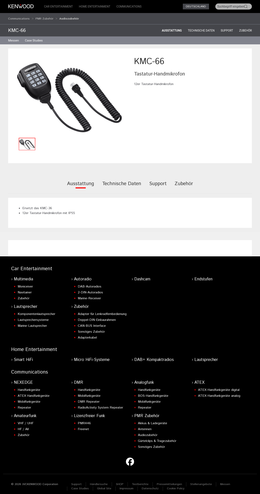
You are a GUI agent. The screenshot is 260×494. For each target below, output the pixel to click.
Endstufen (203, 275)
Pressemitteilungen (169, 480)
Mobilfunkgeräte (29, 398)
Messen (13, 36)
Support (227, 26)
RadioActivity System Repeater (100, 403)
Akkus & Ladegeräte (152, 419)
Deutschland (196, 6)
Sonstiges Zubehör (91, 328)
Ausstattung (172, 26)
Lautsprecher (25, 303)
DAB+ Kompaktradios (154, 356)
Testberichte (140, 480)
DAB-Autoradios (89, 282)
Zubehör (245, 26)
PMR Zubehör (44, 17)
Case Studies (80, 485)
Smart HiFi (23, 356)
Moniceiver (25, 282)
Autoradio (83, 275)
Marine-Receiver (89, 294)
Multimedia (23, 275)
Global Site (104, 485)
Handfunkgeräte (29, 386)
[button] (69, 91)
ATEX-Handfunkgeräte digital (218, 386)
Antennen (145, 425)
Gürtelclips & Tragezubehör (157, 437)
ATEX (199, 379)
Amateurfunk (25, 412)
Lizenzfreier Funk (89, 412)
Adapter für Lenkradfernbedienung (102, 310)
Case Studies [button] (34, 36)
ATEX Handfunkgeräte (34, 392)
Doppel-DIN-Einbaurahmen (97, 316)
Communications (129, 6)
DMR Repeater (89, 398)
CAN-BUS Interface (92, 322)
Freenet (83, 425)
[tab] (80, 183)
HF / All (23, 425)
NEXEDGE (23, 379)
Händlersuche (99, 480)
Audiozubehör (147, 431)
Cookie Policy (175, 485)
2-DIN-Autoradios (90, 288)
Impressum (126, 485)
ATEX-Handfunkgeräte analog (219, 392)
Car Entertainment (58, 6)
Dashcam (142, 275)
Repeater (24, 403)
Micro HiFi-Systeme (92, 356)
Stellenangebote (201, 480)
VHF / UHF (26, 419)
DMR (78, 379)
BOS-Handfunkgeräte (153, 392)
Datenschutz (150, 485)
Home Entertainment (94, 6)
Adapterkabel (87, 333)
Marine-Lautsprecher (32, 322)
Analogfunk (144, 379)
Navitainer (25, 288)
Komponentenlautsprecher (36, 310)
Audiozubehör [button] (69, 17)
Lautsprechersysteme (33, 316)
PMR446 (84, 419)
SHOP (120, 480)
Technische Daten (201, 26)
